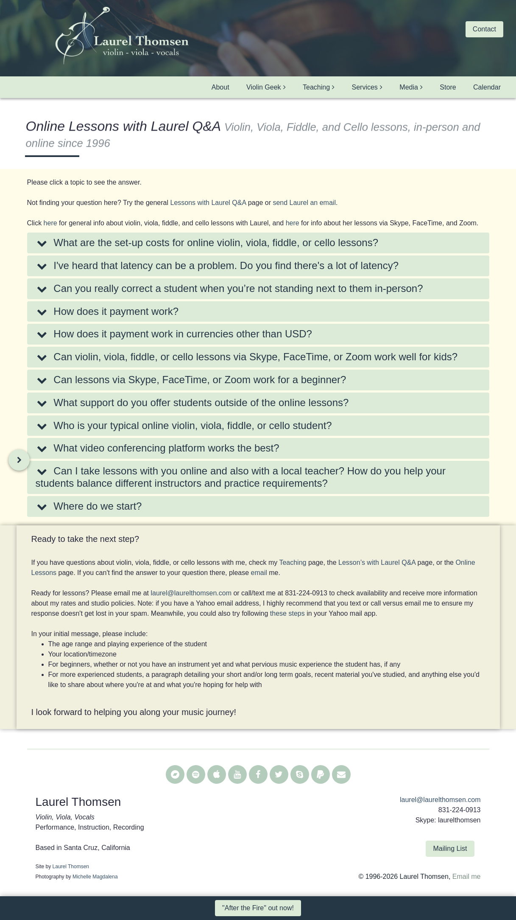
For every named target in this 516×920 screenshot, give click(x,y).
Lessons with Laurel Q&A (208, 202)
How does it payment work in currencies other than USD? (174, 333)
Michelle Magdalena (95, 877)
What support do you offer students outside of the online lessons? (192, 402)
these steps (287, 613)
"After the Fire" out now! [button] (258, 908)
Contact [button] (484, 29)
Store (448, 87)
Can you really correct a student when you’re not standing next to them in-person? (229, 288)
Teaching (316, 87)
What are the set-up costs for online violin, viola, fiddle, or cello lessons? (207, 242)
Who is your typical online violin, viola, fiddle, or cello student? (184, 425)
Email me (466, 876)
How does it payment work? (107, 311)
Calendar (487, 87)
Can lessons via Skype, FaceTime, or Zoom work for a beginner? (191, 379)
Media (408, 87)
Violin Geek (263, 87)
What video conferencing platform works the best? (157, 448)
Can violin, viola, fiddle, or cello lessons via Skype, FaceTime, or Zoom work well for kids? (247, 356)
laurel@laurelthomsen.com (191, 593)
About (220, 87)
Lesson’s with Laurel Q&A (377, 562)
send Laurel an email (304, 202)
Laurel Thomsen (71, 867)
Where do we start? (89, 506)
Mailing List (450, 848)
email (259, 572)
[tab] (258, 243)
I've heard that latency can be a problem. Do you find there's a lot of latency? (217, 265)
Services (365, 87)
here (50, 223)
